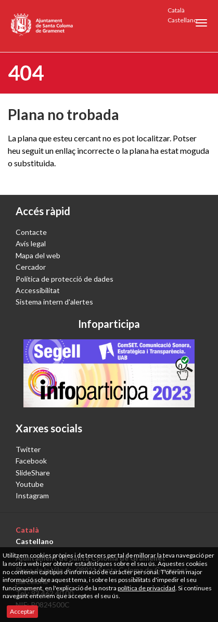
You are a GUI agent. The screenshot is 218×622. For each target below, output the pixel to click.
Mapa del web (38, 255)
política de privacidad (146, 588)
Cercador (31, 266)
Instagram (32, 495)
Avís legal (31, 243)
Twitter (28, 449)
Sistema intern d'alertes (54, 301)
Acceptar (22, 611)
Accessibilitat (38, 290)
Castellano (182, 20)
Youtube (30, 484)
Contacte (31, 232)
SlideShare (33, 472)
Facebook (31, 460)
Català (176, 10)
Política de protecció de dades (64, 278)
